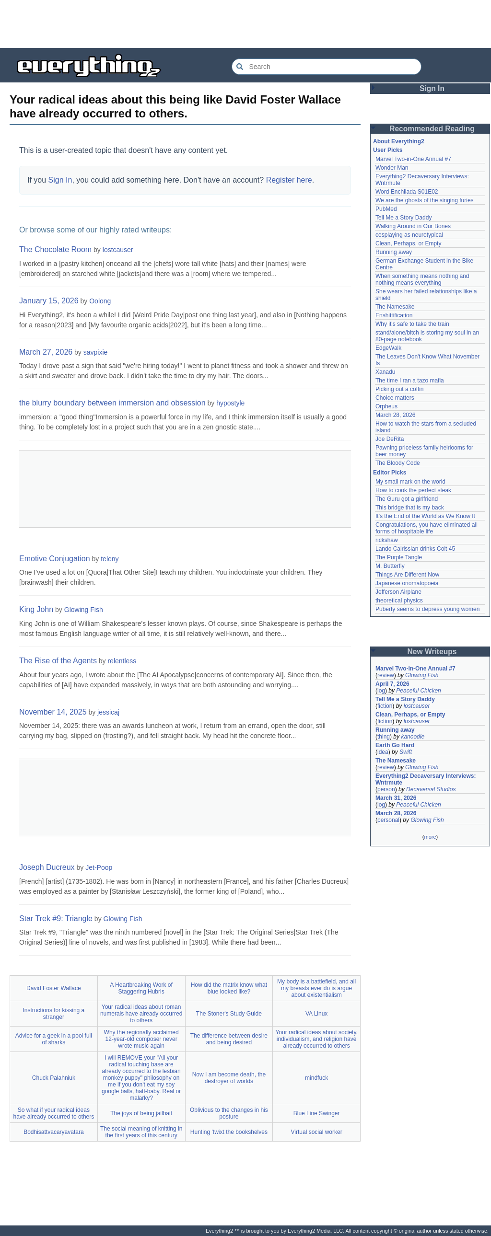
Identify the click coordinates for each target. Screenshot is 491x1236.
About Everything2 (398, 141)
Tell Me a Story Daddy (403, 217)
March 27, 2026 (45, 352)
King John (36, 609)
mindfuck (316, 1077)
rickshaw (386, 540)
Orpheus (386, 406)
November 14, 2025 (53, 712)
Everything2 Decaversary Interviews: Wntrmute (425, 779)
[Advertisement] (245, 24)
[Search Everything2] (326, 66)
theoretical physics (399, 600)
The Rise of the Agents (58, 661)
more (430, 837)
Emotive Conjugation (54, 558)
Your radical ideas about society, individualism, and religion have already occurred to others (316, 1039)
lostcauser (118, 250)
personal (388, 820)
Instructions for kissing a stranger (54, 1013)
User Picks (387, 150)
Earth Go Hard (394, 745)
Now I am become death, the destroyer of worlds (229, 1078)
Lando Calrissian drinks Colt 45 (415, 548)
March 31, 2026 (395, 798)
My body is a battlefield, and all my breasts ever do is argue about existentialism (316, 988)
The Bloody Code (397, 463)
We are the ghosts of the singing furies (424, 200)
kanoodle (412, 736)
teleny (109, 559)
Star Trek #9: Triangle (56, 918)
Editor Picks (389, 472)
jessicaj (108, 712)
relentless (121, 661)
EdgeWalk (388, 348)
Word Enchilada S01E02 (406, 191)
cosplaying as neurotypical (409, 234)
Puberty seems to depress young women (427, 609)
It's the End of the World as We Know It (425, 516)
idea (382, 752)
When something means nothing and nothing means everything (422, 279)
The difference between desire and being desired (229, 1039)
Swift (405, 752)
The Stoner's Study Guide (229, 1013)
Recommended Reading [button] (432, 129)
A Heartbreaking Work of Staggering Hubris (141, 988)
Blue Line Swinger (316, 1113)
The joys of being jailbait (141, 1113)
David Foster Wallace (53, 988)
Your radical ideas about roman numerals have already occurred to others (141, 1014)
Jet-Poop (98, 867)
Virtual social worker (316, 1132)
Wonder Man (391, 167)
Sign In (60, 180)
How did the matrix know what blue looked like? (229, 988)
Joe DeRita (389, 439)
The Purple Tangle (398, 557)
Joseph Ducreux (47, 867)
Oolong (100, 301)
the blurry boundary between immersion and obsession (112, 403)
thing (383, 736)
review (385, 675)
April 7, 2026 (392, 684)
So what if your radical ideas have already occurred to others (53, 1113)
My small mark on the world (410, 481)
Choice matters (394, 397)
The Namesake (394, 306)
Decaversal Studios (431, 789)
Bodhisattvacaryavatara (53, 1132)
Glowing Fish (83, 609)
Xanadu (385, 372)
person (386, 789)
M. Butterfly (390, 566)
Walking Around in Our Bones (413, 226)
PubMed (386, 209)
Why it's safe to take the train (412, 324)
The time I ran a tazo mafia (409, 380)
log (381, 690)
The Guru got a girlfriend (406, 499)
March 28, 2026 (395, 415)
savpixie (95, 352)
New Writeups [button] (432, 651)
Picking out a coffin (399, 389)
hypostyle (230, 403)
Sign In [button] (432, 88)
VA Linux (316, 1013)
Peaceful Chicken (418, 690)
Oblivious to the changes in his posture (229, 1113)
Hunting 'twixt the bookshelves (229, 1132)
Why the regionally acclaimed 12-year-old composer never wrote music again (141, 1039)
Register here (289, 180)
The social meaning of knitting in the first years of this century (141, 1132)
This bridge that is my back (409, 507)
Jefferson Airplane (398, 592)
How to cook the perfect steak (413, 490)
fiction (384, 706)
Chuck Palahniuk (53, 1077)
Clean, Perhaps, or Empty (408, 243)
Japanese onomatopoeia (406, 583)
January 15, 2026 (49, 301)
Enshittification (393, 315)
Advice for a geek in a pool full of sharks (53, 1039)
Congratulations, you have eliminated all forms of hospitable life (426, 528)
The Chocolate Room (55, 249)
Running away (393, 252)
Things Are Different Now (407, 574)
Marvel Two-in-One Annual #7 (413, 159)
